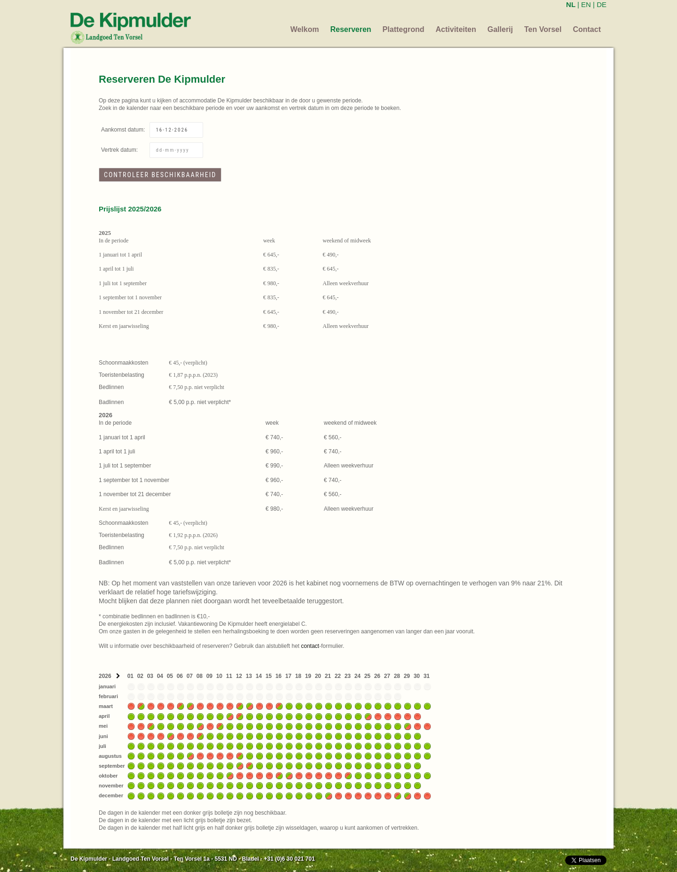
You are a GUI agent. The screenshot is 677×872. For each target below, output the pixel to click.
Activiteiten (456, 29)
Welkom (304, 29)
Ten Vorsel (542, 29)
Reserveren (350, 29)
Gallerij (500, 29)
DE (601, 4)
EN (586, 4)
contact (310, 646)
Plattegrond (404, 29)
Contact (587, 29)
